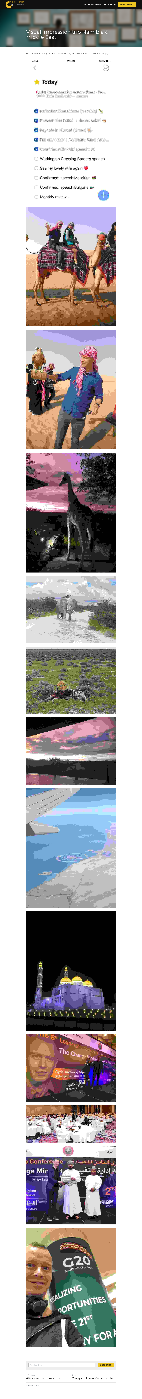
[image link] (15, 4)
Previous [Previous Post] (30, 1375)
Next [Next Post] (75, 1375)
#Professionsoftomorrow (43, 1378)
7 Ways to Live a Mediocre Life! (93, 1378)
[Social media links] (115, 4)
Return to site (32, 1385)
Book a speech (127, 4)
